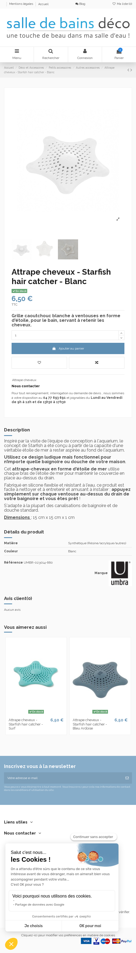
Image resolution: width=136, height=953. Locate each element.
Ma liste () (122, 4)
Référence (13, 562)
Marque (101, 573)
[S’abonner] (127, 778)
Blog (80, 4)
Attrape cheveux (24, 380)
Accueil (43, 4)
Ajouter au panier (68, 348)
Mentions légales (21, 4)
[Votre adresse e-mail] (63, 778)
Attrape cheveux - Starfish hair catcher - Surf (26, 724)
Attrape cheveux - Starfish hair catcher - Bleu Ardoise (90, 724)
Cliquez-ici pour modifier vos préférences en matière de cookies (68, 935)
